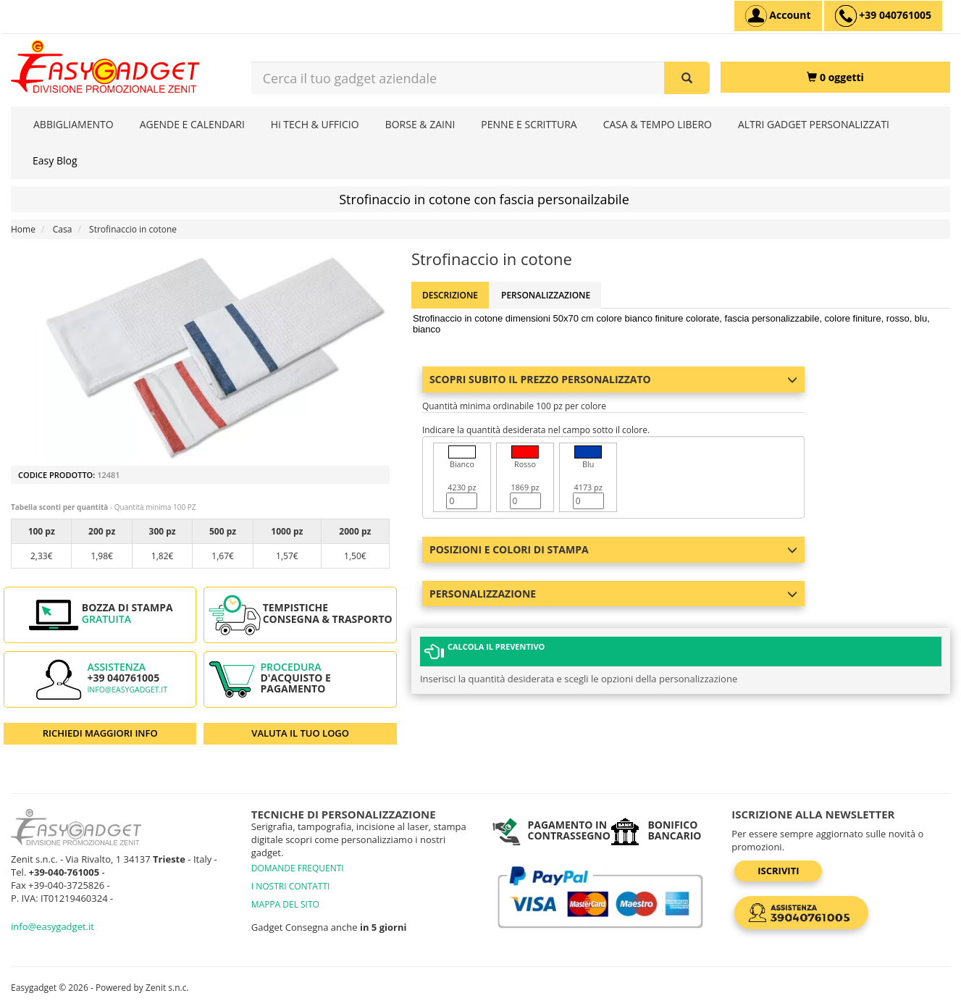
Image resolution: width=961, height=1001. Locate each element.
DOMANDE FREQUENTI (297, 868)
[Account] (778, 16)
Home (23, 229)
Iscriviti (778, 870)
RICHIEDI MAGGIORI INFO (100, 733)
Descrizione (450, 295)
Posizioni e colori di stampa (613, 549)
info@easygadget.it (127, 689)
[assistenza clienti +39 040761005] (883, 16)
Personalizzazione (545, 295)
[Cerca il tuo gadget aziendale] (687, 78)
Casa (62, 229)
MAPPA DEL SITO (285, 904)
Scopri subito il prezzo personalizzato (613, 379)
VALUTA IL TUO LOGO (300, 733)
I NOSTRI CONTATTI (290, 886)
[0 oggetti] (835, 77)
